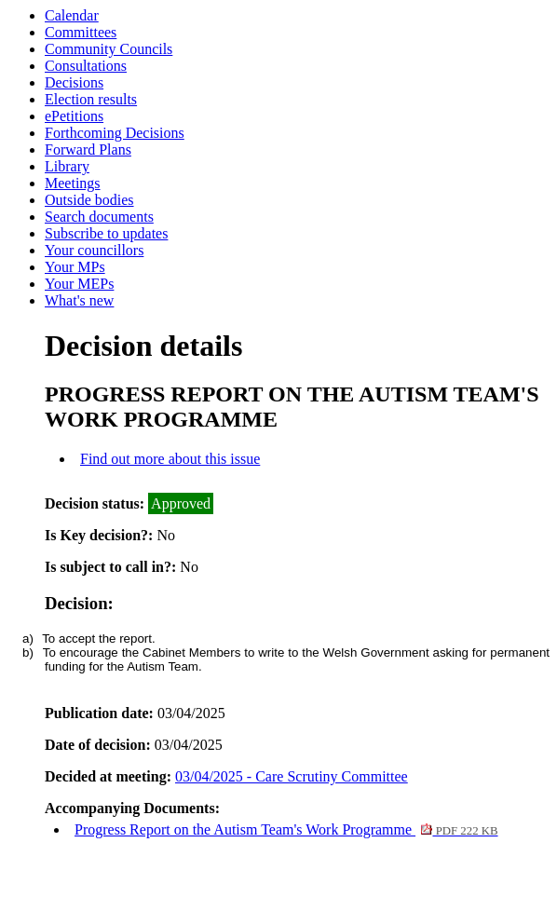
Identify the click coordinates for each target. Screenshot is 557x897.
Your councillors (94, 250)
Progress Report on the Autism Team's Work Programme (286, 829)
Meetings (73, 183)
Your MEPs (79, 284)
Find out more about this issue (170, 459)
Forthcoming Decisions (114, 133)
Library (67, 166)
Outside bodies (89, 200)
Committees (80, 32)
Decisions (74, 82)
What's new (79, 300)
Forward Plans (88, 149)
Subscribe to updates (106, 233)
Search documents (99, 216)
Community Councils (108, 49)
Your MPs (75, 267)
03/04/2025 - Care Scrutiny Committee (291, 776)
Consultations (86, 66)
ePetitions (74, 116)
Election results (91, 99)
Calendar (72, 15)
